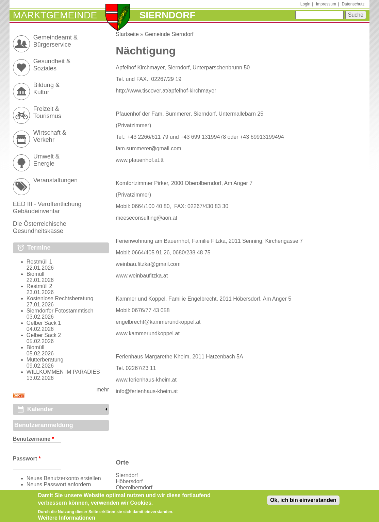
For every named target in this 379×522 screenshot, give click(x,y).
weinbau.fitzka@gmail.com (148, 264)
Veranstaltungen (55, 180)
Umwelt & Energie (46, 160)
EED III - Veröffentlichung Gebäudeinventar (47, 208)
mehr (103, 389)
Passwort (27, 458)
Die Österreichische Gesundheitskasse (39, 227)
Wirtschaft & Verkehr (49, 136)
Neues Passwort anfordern (59, 484)
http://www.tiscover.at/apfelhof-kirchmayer (166, 91)
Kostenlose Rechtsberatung (60, 298)
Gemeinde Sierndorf (169, 34)
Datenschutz (353, 4)
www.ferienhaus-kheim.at (146, 380)
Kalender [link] (40, 409)
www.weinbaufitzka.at (142, 276)
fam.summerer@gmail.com (148, 148)
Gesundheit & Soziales (51, 65)
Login (305, 4)
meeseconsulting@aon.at (146, 218)
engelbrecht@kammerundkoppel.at (158, 322)
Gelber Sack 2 (44, 335)
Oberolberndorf (134, 487)
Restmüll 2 (39, 286)
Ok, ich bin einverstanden (303, 502)
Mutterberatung (45, 360)
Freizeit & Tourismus (47, 112)
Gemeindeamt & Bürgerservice (55, 41)
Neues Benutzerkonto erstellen (64, 478)
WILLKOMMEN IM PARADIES (63, 372)
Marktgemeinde (55, 15)
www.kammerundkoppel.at (148, 333)
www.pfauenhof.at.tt (140, 160)
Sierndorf (127, 475)
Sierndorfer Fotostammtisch (60, 311)
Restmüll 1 (39, 262)
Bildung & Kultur (46, 89)
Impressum (326, 4)
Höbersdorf (129, 481)
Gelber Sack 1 (44, 323)
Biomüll (35, 274)
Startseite (127, 34)
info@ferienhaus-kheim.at (147, 391)
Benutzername (33, 439)
